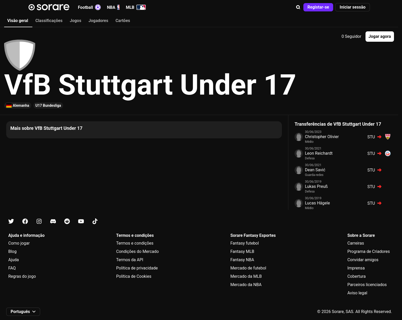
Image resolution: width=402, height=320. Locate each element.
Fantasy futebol (244, 243)
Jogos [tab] (75, 20)
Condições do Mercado (137, 251)
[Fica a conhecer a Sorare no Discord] (53, 221)
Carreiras (355, 243)
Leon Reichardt (319, 153)
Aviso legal (357, 292)
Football (89, 7)
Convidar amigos (362, 259)
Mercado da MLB (246, 276)
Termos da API (129, 259)
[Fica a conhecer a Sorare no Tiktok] (95, 221)
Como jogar (19, 243)
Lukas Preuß (316, 186)
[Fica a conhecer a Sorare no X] (11, 221)
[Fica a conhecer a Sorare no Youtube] (81, 221)
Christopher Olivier (322, 136)
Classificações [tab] (49, 20)
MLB (136, 7)
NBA (113, 7)
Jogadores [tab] (98, 20)
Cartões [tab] (122, 20)
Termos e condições (135, 243)
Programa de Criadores (368, 251)
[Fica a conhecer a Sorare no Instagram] (39, 221)
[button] (298, 7)
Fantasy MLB (242, 251)
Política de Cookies (133, 276)
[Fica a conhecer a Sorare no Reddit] (67, 221)
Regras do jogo (22, 276)
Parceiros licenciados (367, 284)
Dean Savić (315, 169)
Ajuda (13, 259)
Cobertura (356, 276)
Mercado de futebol (248, 268)
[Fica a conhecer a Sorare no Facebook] (25, 221)
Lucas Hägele (317, 203)
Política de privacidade (137, 268)
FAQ (12, 268)
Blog (12, 251)
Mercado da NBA (245, 284)
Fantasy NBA (242, 259)
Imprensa (356, 268)
